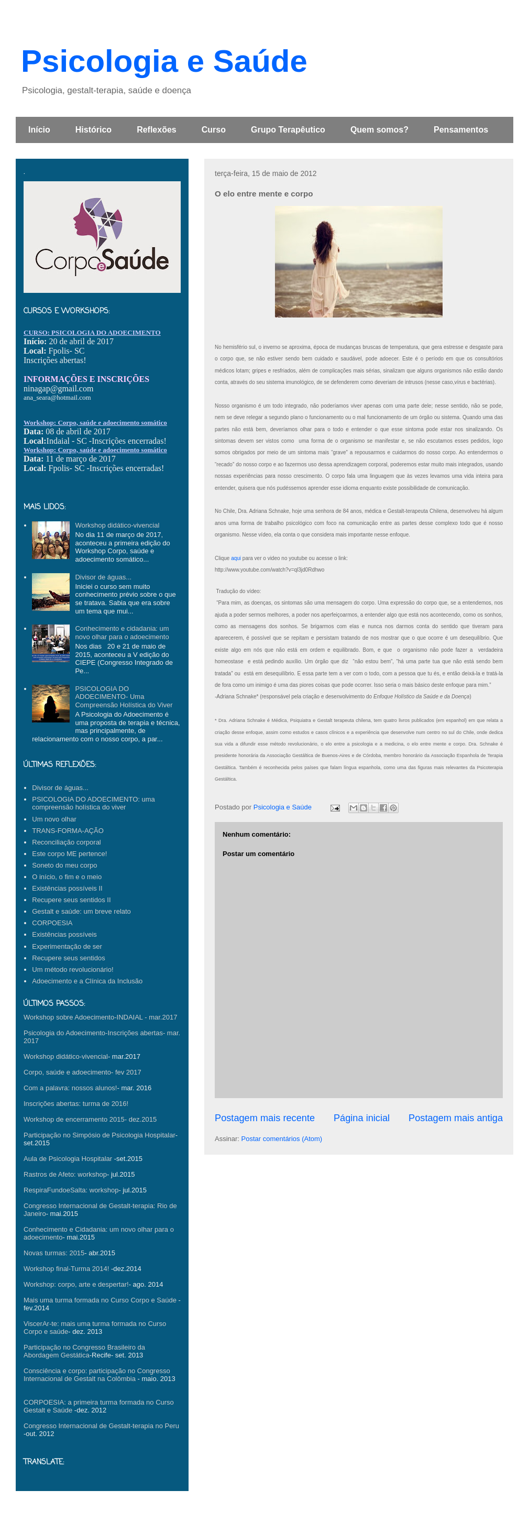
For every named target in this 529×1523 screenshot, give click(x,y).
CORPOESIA (52, 923)
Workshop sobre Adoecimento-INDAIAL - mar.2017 (100, 1017)
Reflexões (157, 129)
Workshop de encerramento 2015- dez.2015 (90, 1119)
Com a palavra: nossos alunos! (70, 1088)
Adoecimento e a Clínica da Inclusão (87, 981)
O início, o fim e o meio (67, 877)
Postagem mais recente (265, 1118)
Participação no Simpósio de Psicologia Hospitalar (99, 1135)
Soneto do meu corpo (64, 865)
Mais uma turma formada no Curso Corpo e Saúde (100, 1300)
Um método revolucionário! (72, 969)
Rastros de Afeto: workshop (65, 1174)
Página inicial (362, 1118)
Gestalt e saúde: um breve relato (81, 911)
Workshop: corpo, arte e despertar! (76, 1284)
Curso (214, 129)
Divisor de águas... (103, 577)
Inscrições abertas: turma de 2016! (76, 1104)
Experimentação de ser (67, 946)
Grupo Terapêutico (288, 129)
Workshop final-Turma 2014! (66, 1269)
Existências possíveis (64, 934)
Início (39, 129)
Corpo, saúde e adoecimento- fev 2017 (82, 1072)
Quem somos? (379, 129)
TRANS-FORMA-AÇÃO (68, 831)
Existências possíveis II (67, 888)
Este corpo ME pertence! (69, 854)
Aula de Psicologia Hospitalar (68, 1159)
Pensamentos (461, 129)
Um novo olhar (54, 819)
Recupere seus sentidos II (71, 900)
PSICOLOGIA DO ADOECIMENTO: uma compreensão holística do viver (93, 803)
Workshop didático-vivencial (117, 525)
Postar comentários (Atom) (282, 1139)
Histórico (93, 129)
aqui (237, 558)
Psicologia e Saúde (164, 61)
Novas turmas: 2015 (54, 1253)
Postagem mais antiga (456, 1118)
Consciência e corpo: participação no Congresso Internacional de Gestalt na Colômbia (97, 1375)
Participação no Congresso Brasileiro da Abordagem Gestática (84, 1351)
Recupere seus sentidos (68, 958)
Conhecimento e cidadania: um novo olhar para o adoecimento (122, 632)
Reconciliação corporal (66, 842)
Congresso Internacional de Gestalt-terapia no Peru (101, 1426)
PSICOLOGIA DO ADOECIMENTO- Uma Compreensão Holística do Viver (123, 697)
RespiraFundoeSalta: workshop (71, 1190)
